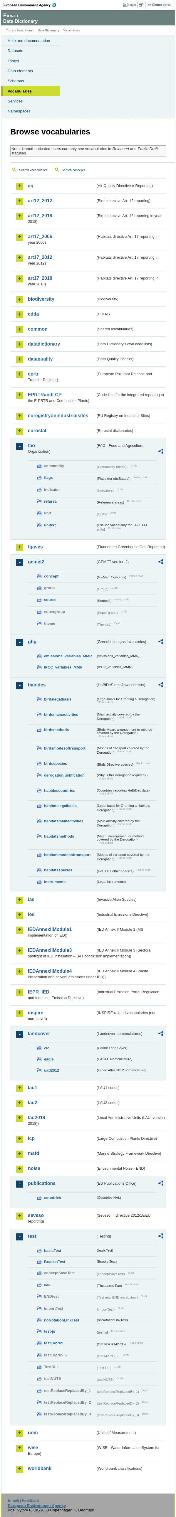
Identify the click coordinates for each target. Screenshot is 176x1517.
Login (132, 4)
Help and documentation (29, 40)
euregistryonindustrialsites (58, 415)
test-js (49, 1331)
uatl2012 (51, 1070)
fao (31, 445)
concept (51, 576)
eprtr (33, 373)
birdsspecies (55, 763)
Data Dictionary (48, 30)
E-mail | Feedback (23, 1500)
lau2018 (36, 1117)
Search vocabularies (33, 170)
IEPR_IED (38, 991)
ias (31, 899)
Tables (13, 61)
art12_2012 (40, 200)
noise (34, 1168)
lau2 (32, 1102)
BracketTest (54, 1262)
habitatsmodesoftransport (67, 855)
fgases (35, 546)
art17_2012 (40, 257)
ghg (32, 641)
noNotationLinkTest (61, 1320)
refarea (50, 501)
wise (33, 1447)
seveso (36, 1215)
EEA (31, 5)
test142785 (53, 1343)
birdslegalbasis (57, 699)
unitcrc (50, 525)
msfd (33, 1153)
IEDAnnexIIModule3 (50, 950)
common (38, 328)
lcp (31, 1138)
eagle (49, 1059)
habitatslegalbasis (60, 806)
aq (30, 185)
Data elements (20, 71)
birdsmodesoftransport (65, 748)
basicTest (52, 1250)
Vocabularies (20, 91)
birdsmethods (56, 730)
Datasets (15, 50)
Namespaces (19, 111)
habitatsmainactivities (63, 821)
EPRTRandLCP (45, 394)
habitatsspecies (58, 870)
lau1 (32, 1087)
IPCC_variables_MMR (63, 667)
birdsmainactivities (61, 714)
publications (42, 1183)
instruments (55, 882)
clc (46, 1048)
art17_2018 (40, 278)
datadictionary (44, 343)
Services (15, 101)
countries (52, 1198)
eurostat (37, 430)
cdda (33, 314)
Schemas (16, 81)
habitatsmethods (59, 836)
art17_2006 (40, 236)
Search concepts (73, 170)
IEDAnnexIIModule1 (50, 929)
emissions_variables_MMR (68, 656)
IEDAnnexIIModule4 (50, 971)
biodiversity (41, 299)
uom (33, 1432)
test (32, 1236)
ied (31, 914)
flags (48, 477)
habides (37, 684)
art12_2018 (40, 215)
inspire (35, 1012)
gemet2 (36, 561)
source (50, 599)
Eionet (29, 30)
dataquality (40, 358)
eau (47, 1284)
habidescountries (59, 790)
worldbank (39, 1468)
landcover (39, 1033)
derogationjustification (64, 775)
